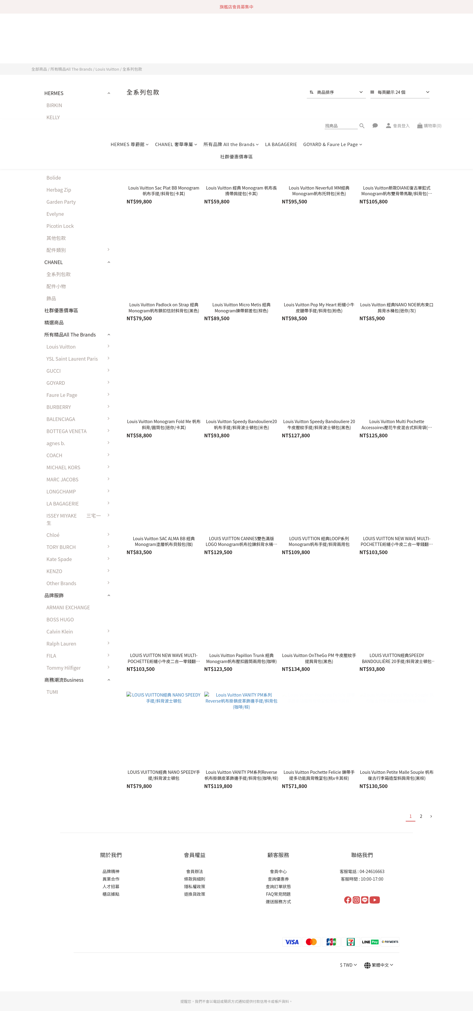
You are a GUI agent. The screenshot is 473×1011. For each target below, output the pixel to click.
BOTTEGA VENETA (79, 431)
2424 (51, 153)
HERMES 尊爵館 (130, 38)
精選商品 (54, 322)
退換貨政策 (194, 867)
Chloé (79, 535)
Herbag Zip (58, 189)
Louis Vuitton (107, 69)
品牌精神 (111, 844)
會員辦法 (194, 844)
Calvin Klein (79, 631)
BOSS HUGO (60, 619)
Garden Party (61, 201)
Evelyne (55, 213)
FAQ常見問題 (278, 867)
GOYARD (79, 383)
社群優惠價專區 (236, 51)
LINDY (53, 141)
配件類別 (79, 250)
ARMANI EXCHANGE (68, 607)
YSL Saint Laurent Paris (79, 358)
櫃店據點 (111, 867)
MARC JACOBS (79, 479)
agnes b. (79, 443)
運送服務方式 (278, 875)
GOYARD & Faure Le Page (332, 38)
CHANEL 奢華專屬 (176, 38)
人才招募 (111, 859)
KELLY (53, 117)
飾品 (51, 298)
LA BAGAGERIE (281, 38)
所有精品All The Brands (71, 69)
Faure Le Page (79, 395)
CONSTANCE (60, 129)
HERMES (53, 93)
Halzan (54, 165)
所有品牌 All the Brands (231, 38)
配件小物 (56, 286)
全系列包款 (132, 69)
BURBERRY (79, 407)
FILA (79, 655)
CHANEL (53, 262)
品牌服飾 (54, 595)
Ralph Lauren (79, 643)
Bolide (53, 177)
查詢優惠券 (278, 852)
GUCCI (79, 371)
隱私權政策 (194, 859)
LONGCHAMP (79, 491)
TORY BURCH (79, 547)
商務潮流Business (64, 679)
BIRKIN (54, 105)
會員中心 (278, 844)
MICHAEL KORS (79, 467)
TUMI (52, 691)
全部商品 (39, 69)
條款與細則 (194, 852)
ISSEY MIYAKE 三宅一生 (79, 519)
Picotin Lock (60, 225)
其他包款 (56, 237)
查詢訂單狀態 (278, 859)
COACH (79, 455)
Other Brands (79, 583)
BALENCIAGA (79, 419)
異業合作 (111, 852)
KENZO (79, 571)
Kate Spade (79, 559)
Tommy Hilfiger (79, 668)
